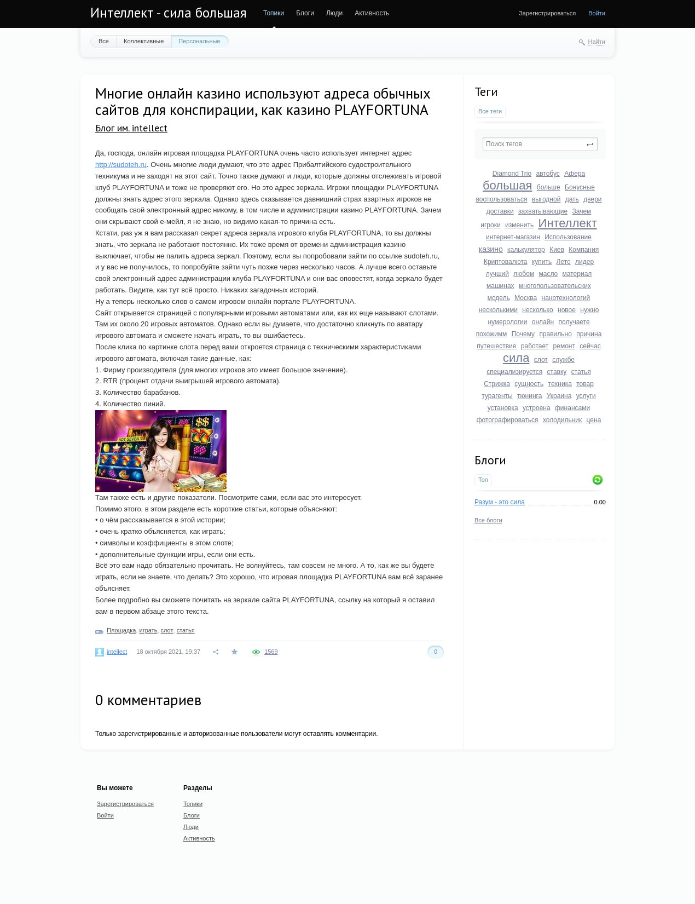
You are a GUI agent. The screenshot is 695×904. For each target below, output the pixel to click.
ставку (557, 372)
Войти (596, 13)
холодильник (562, 420)
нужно (589, 310)
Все (104, 41)
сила (516, 358)
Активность (372, 13)
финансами (572, 408)
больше (548, 187)
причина (588, 334)
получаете (573, 322)
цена (594, 420)
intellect (117, 651)
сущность (528, 384)
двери (592, 199)
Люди (334, 13)
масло (548, 274)
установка (503, 408)
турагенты (497, 396)
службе (563, 360)
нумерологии (507, 322)
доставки (500, 211)
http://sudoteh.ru (121, 164)
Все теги (490, 111)
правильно (555, 334)
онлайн (543, 322)
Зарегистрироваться (547, 13)
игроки (490, 225)
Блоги (305, 13)
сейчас (590, 346)
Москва (525, 298)
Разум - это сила (499, 502)
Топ (483, 479)
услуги (586, 396)
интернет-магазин (513, 237)
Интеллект (567, 223)
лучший (497, 274)
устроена (537, 408)
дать (572, 199)
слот (541, 360)
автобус (548, 173)
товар (585, 384)
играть (149, 630)
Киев (556, 250)
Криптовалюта (506, 262)
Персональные (199, 41)
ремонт (564, 346)
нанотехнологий (566, 298)
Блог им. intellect (131, 128)
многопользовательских (555, 286)
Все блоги (488, 520)
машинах (500, 286)
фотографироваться (507, 420)
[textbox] (540, 144)
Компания (584, 250)
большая (507, 185)
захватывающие (542, 211)
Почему (523, 334)
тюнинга (529, 396)
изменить (519, 225)
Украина (559, 396)
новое (567, 310)
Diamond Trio (512, 173)
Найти (596, 41)
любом (523, 274)
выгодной (546, 199)
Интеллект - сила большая (168, 12)
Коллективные (144, 41)
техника (560, 384)
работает (534, 346)
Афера (574, 173)
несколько (537, 310)
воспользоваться (501, 199)
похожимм (491, 334)
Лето (564, 262)
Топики (273, 13)
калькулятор (526, 250)
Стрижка (497, 384)
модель (499, 298)
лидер (584, 262)
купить (542, 262)
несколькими (498, 310)
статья (581, 372)
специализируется (514, 372)
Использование (568, 237)
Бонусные (580, 187)
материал (577, 274)
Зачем (582, 211)
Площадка (121, 630)
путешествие (496, 346)
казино (491, 249)
